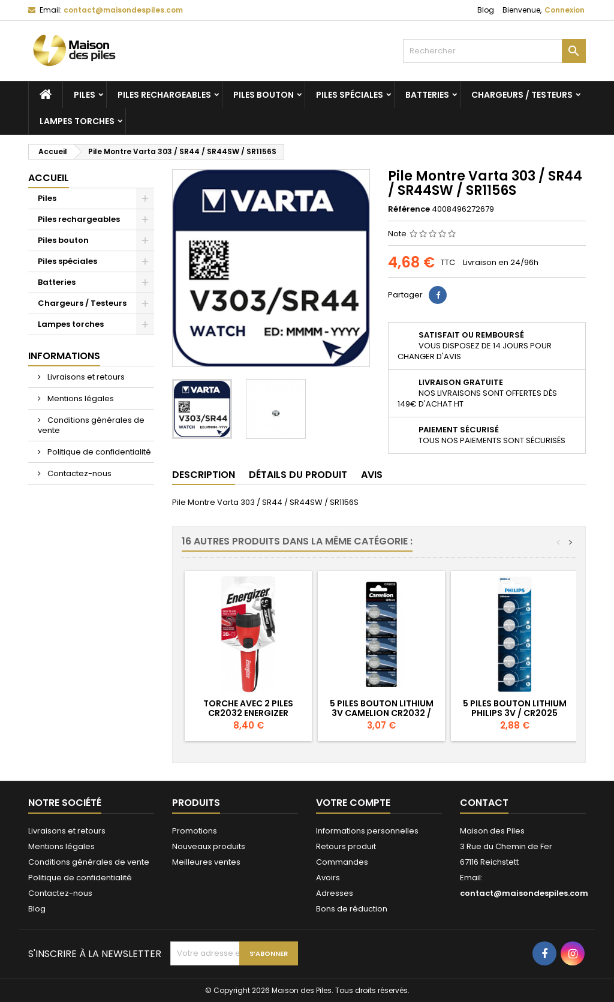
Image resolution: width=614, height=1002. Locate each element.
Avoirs (328, 877)
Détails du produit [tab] (298, 475)
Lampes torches (77, 121)
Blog (485, 10)
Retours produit (346, 846)
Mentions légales (80, 398)
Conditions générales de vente (91, 425)
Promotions (194, 830)
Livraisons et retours (85, 377)
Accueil (48, 178)
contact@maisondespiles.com (123, 10)
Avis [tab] (372, 475)
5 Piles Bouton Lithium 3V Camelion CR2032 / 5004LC (382, 713)
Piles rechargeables (164, 95)
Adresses (334, 893)
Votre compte (353, 803)
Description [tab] (203, 475)
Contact (484, 803)
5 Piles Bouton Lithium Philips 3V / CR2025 (515, 708)
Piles (84, 95)
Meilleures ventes (206, 862)
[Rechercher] (494, 51)
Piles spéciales (349, 95)
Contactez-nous (79, 473)
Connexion (564, 10)
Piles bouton (263, 95)
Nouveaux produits (208, 846)
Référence (409, 209)
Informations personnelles (367, 830)
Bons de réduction (351, 908)
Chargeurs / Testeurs (522, 95)
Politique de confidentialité (98, 452)
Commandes (342, 862)
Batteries (427, 95)
